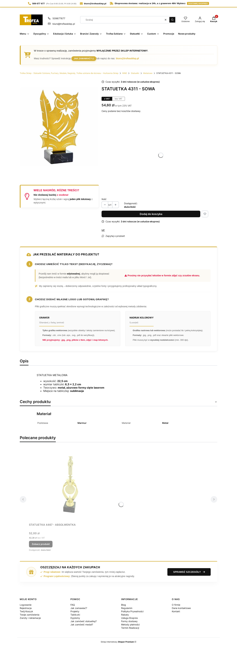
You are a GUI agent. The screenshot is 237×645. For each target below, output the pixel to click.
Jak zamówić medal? (81, 623)
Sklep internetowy (117, 640)
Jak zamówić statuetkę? (83, 620)
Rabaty (125, 613)
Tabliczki (75, 613)
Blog (123, 603)
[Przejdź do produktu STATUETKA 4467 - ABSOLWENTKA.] (70, 483)
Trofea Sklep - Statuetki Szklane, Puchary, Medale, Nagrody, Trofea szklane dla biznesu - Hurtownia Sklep (69, 72)
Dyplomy (75, 616)
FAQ (72, 603)
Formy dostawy (129, 620)
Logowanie (25, 603)
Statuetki (135, 72)
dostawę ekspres (198, 3)
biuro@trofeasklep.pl (128, 57)
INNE (124, 72)
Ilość (104, 198)
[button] (172, 20)
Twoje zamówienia (29, 613)
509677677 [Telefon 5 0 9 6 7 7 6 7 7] (59, 18)
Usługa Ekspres (129, 616)
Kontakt (176, 610)
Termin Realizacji (130, 626)
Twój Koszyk (26, 610)
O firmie (176, 603)
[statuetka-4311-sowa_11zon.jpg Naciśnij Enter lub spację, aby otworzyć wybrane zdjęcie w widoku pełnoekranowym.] (59, 125)
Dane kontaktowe (181, 607)
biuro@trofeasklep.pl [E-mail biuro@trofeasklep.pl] (64, 23)
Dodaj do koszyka (151, 212)
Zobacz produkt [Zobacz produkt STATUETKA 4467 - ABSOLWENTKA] (41, 542)
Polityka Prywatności (132, 610)
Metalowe (147, 72)
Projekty (74, 610)
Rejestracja (26, 607)
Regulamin (126, 607)
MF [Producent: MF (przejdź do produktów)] (103, 229)
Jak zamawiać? (83, 57)
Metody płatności (130, 623)
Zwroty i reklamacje (30, 616)
